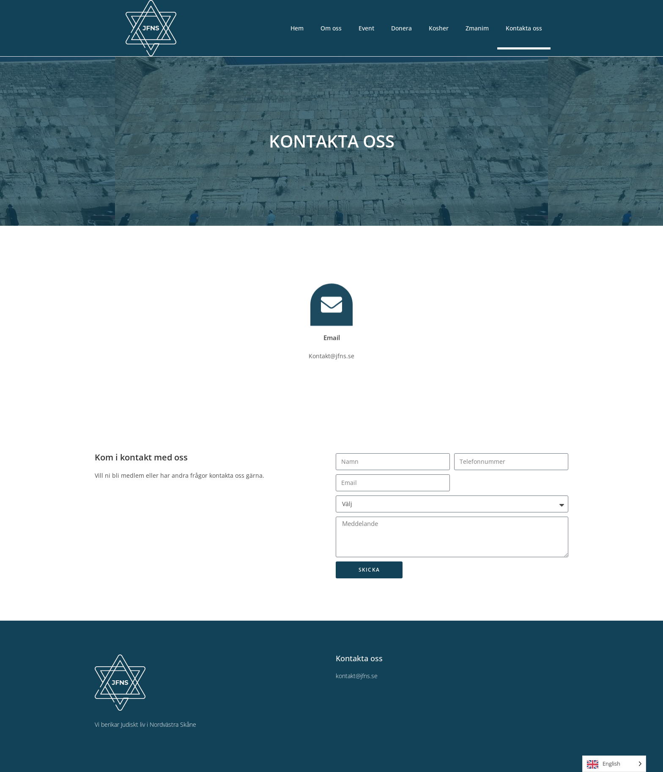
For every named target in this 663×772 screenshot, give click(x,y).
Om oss (331, 28)
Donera (401, 28)
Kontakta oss (524, 28)
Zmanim (477, 28)
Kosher (439, 28)
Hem (297, 28)
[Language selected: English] (614, 764)
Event (366, 28)
